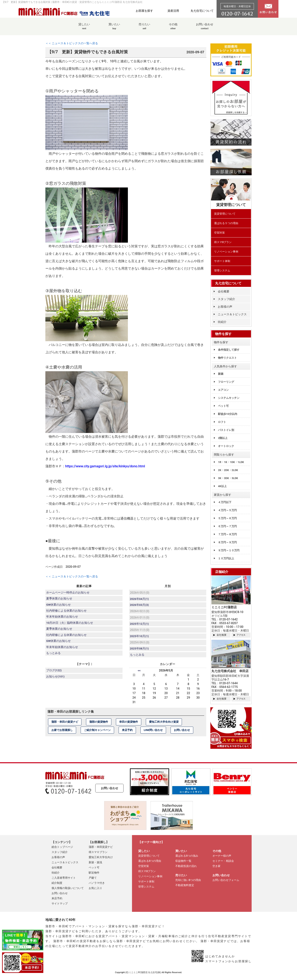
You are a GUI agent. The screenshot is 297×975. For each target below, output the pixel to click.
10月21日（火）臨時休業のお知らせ (69, 624)
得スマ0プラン (223, 242)
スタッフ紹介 (226, 299)
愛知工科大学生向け (101, 857)
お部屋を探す (144, 10)
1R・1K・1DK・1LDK (231, 462)
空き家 (216, 866)
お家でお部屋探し (62, 731)
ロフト (222, 422)
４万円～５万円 (227, 510)
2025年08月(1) (139, 650)
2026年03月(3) (139, 605)
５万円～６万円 (227, 518)
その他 (173, 28)
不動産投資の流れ (186, 866)
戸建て (93, 877)
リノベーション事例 (226, 251)
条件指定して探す (228, 349)
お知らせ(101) (55, 679)
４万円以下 (224, 502)
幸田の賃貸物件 (128, 723)
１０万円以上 (226, 558)
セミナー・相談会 (223, 860)
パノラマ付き (97, 882)
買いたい (114, 28)
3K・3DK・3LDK (228, 478)
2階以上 (222, 438)
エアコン (223, 389)
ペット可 (223, 405)
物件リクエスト (227, 357)
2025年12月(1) (139, 624)
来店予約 (127, 731)
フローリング (226, 381)
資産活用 (173, 10)
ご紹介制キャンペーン (97, 731)
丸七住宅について (202, 10)
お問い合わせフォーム (225, 880)
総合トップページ (62, 846)
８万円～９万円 (227, 542)
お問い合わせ (204, 28)
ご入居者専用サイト (64, 877)
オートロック (226, 446)
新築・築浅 (95, 862)
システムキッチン (228, 397)
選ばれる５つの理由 (226, 223)
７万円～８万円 (227, 534)
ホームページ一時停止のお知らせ (68, 592)
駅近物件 (94, 872)
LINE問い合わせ (153, 731)
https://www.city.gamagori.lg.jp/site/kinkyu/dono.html (105, 466)
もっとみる (53, 656)
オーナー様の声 (221, 855)
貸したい (84, 28)
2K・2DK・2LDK (228, 470)
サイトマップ (60, 903)
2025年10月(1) (139, 637)
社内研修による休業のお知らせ (66, 611)
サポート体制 (222, 261)
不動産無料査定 (184, 885)
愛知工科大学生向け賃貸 (164, 723)
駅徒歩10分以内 (227, 413)
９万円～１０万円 (228, 550)
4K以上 (222, 486)
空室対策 (219, 232)
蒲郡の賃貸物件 (98, 723)
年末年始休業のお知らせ (62, 618)
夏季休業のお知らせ (59, 599)
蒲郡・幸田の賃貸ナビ (64, 723)
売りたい (144, 28)
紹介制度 (57, 882)
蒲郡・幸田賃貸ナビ (101, 846)
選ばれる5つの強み (186, 855)
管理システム (222, 270)
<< (139, 672)
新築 (220, 373)
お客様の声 (225, 306)
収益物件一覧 (183, 860)
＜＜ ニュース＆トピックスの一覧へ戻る (71, 43)
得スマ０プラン (98, 852)
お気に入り (95, 888)
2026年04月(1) (139, 599)
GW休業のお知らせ (58, 605)
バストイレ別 (226, 430)
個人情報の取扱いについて (68, 888)
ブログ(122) (54, 672)
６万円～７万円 (227, 526)
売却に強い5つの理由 (188, 880)
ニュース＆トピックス (232, 314)
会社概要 (223, 291)
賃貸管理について (225, 213)
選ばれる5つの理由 (149, 860)
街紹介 (222, 321)
